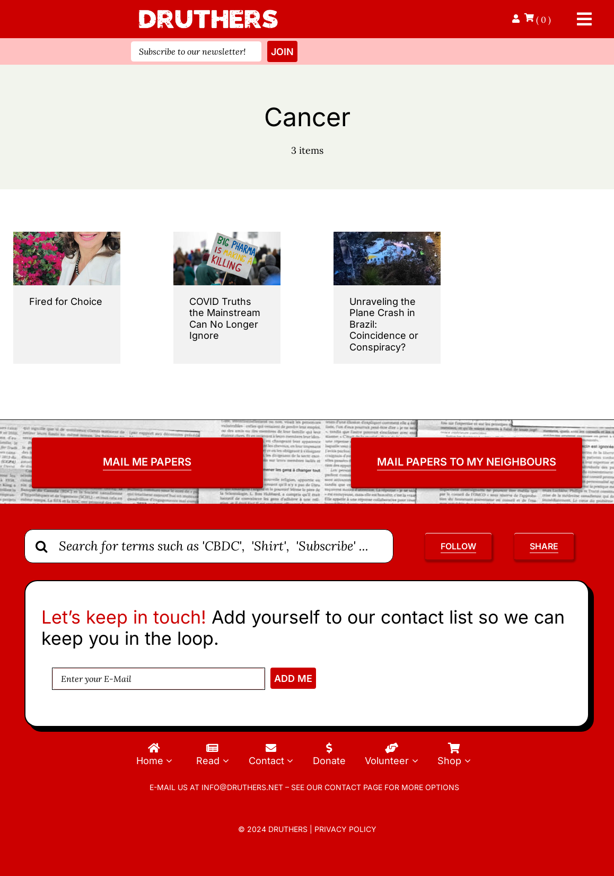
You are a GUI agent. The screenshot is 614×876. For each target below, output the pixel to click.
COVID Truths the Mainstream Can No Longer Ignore (224, 318)
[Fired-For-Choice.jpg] (66, 236)
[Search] (41, 546)
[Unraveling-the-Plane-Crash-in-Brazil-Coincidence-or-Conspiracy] (387, 236)
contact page (353, 787)
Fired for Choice (65, 301)
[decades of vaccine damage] (226, 236)
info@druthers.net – (244, 787)
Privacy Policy (345, 829)
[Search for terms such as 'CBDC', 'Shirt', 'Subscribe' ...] (208, 546)
